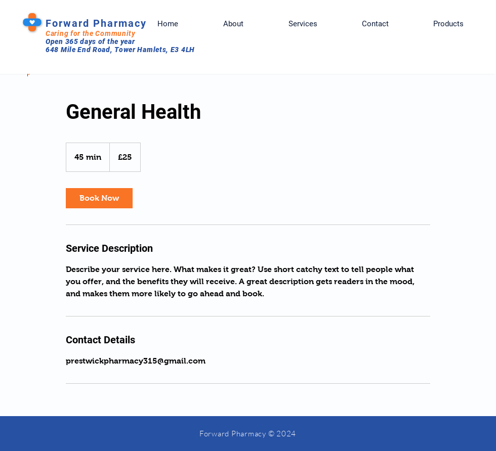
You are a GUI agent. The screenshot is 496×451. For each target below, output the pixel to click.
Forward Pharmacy (96, 23)
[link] (99, 198)
